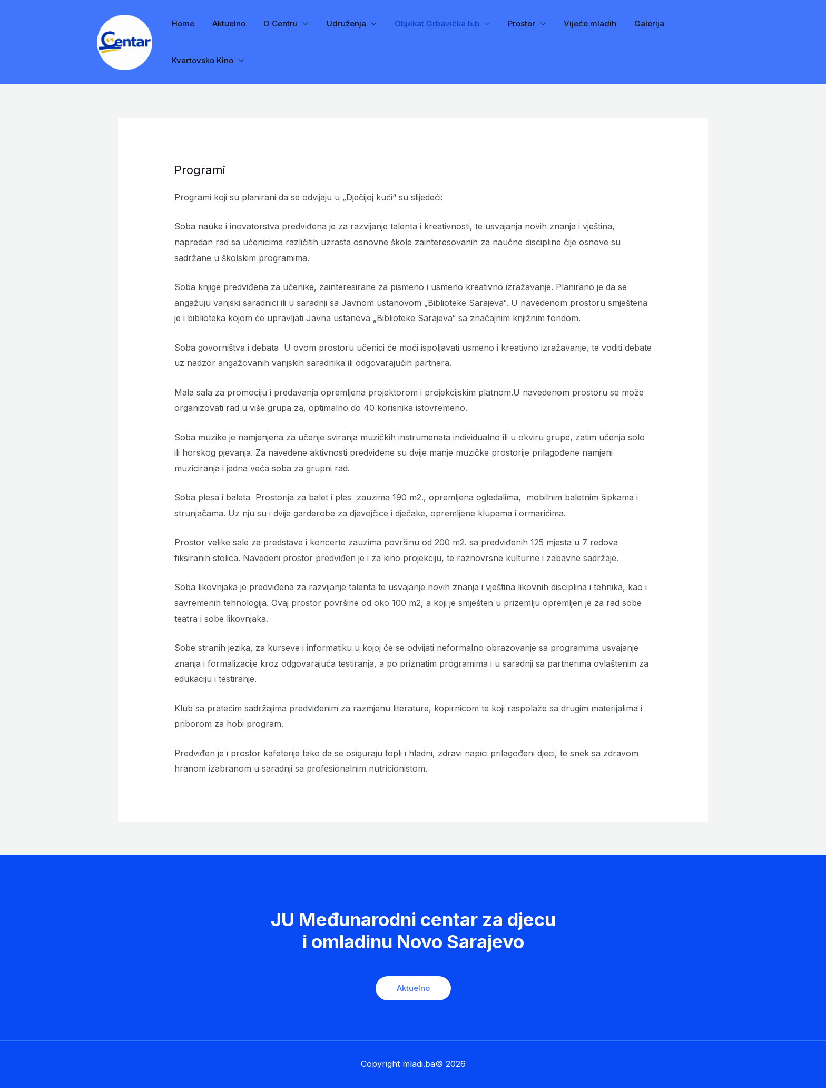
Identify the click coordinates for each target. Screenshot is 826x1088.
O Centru (275, 23)
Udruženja (338, 23)
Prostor (509, 23)
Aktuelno (225, 23)
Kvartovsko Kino (201, 60)
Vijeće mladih (575, 23)
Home (182, 23)
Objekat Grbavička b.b (427, 23)
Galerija (633, 23)
